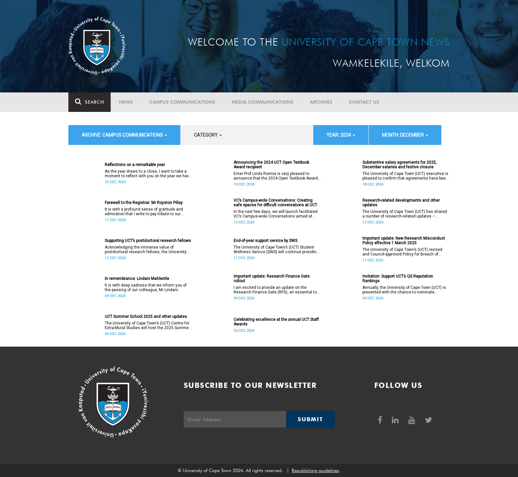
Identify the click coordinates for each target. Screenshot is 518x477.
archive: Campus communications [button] (124, 135)
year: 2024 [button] (340, 135)
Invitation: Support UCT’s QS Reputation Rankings (397, 278)
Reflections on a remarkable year (135, 164)
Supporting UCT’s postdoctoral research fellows (148, 240)
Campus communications (182, 102)
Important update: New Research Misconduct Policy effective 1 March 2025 (403, 240)
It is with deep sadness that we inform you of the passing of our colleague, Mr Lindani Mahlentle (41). (146, 287)
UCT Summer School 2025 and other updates (146, 316)
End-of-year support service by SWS (265, 240)
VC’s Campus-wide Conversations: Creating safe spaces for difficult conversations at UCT (275, 202)
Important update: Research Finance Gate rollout (272, 278)
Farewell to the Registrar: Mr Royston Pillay (144, 202)
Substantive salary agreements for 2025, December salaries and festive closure (399, 164)
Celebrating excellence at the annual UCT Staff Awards (276, 321)
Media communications (262, 102)
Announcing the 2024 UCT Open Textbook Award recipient (271, 164)
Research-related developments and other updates (401, 202)
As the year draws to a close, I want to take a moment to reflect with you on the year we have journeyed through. (148, 173)
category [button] (208, 135)
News (126, 102)
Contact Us (364, 102)
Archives (321, 102)
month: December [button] (405, 135)
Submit (310, 419)
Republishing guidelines (315, 470)
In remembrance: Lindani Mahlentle (137, 278)
